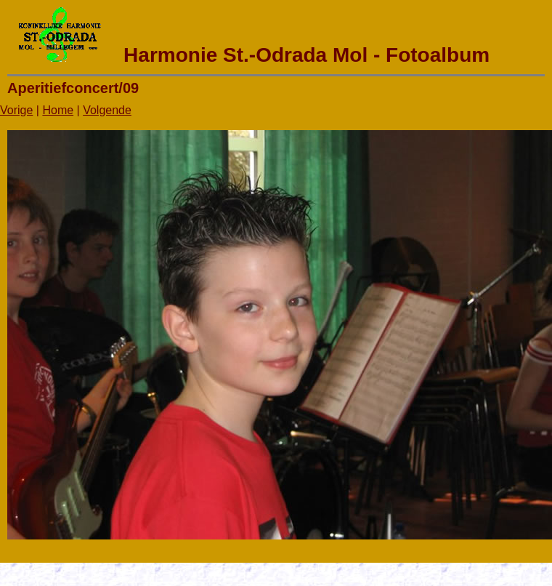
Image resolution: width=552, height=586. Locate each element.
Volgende (107, 110)
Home (57, 110)
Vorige (16, 110)
